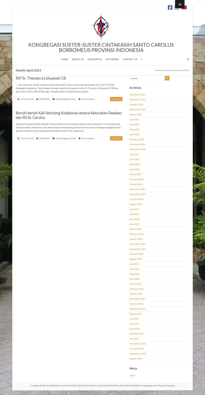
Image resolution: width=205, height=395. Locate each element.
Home (167, 70)
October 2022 (136, 254)
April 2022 (134, 279)
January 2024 (136, 184)
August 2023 (135, 204)
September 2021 (137, 309)
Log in (132, 375)
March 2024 (135, 174)
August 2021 (135, 314)
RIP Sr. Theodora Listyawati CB (41, 78)
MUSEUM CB (95, 59)
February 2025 (136, 139)
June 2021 (134, 324)
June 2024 (134, 159)
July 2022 (134, 264)
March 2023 (135, 229)
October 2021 (136, 304)
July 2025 (134, 119)
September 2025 (137, 109)
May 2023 (134, 219)
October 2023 (136, 199)
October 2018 (136, 348)
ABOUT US (78, 59)
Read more (116, 99)
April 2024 (134, 169)
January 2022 (136, 294)
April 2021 (134, 329)
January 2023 (136, 239)
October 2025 (136, 104)
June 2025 (134, 124)
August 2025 (135, 114)
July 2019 (134, 338)
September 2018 (137, 353)
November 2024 (137, 149)
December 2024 (137, 144)
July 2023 (134, 209)
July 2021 (134, 319)
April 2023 (134, 224)
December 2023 (137, 189)
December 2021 (137, 299)
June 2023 (134, 214)
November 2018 (137, 343)
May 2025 (134, 129)
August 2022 (135, 259)
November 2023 (137, 194)
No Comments (88, 99)
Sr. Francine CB (26, 99)
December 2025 (137, 94)
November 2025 (137, 99)
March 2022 (135, 284)
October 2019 (136, 334)
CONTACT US (130, 59)
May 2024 (134, 164)
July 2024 (134, 154)
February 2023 (136, 234)
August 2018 (135, 358)
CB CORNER (112, 59)
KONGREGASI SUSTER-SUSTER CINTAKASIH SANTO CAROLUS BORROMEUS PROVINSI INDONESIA (101, 47)
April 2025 (134, 134)
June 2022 (134, 269)
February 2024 (136, 179)
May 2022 (134, 274)
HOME (64, 59)
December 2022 (137, 244)
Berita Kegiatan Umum (66, 99)
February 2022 (136, 289)
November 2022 (137, 249)
